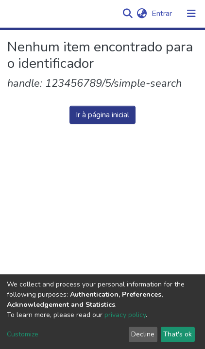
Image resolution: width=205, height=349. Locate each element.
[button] (142, 13)
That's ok (177, 334)
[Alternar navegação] (191, 13)
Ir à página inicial (102, 115)
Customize (22, 334)
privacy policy (125, 314)
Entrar (163, 13)
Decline (142, 334)
